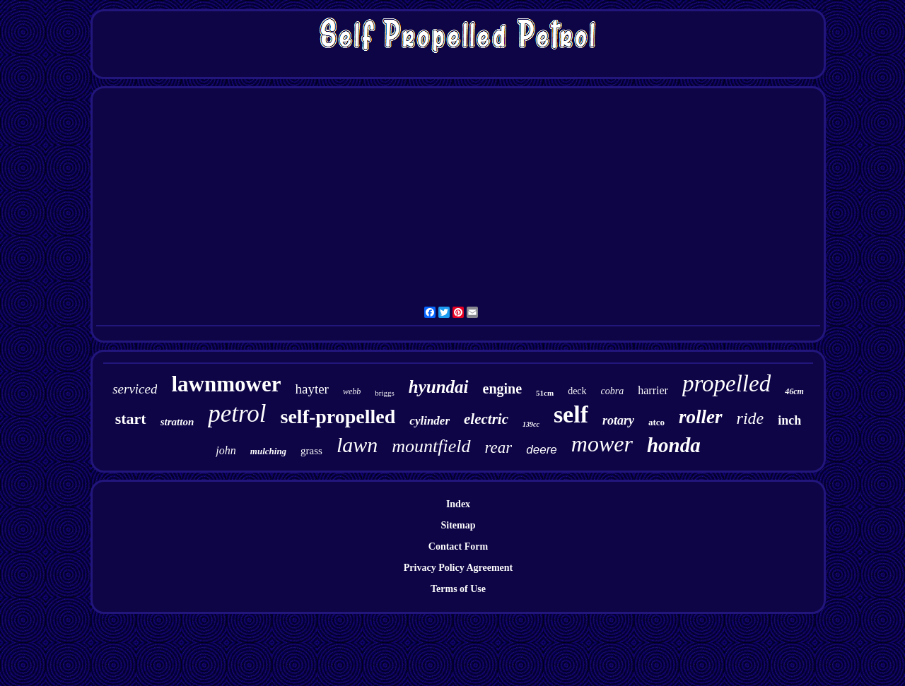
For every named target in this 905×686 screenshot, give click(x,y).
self (571, 414)
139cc (530, 424)
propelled (726, 383)
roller (701, 416)
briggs (385, 393)
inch (789, 420)
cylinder (429, 420)
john (225, 450)
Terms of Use (458, 589)
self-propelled (338, 416)
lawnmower (226, 384)
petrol (237, 413)
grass (311, 450)
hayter (311, 389)
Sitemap (458, 525)
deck (577, 391)
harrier (653, 390)
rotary (618, 420)
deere (541, 449)
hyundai (439, 386)
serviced (134, 389)
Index (458, 504)
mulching (268, 451)
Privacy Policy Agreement (458, 567)
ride (750, 418)
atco (656, 422)
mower (602, 443)
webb (352, 391)
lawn (357, 444)
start (130, 418)
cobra (612, 391)
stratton (177, 421)
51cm (545, 393)
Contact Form (458, 546)
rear (499, 447)
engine (502, 388)
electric (486, 418)
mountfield (431, 446)
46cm (794, 391)
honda (674, 445)
